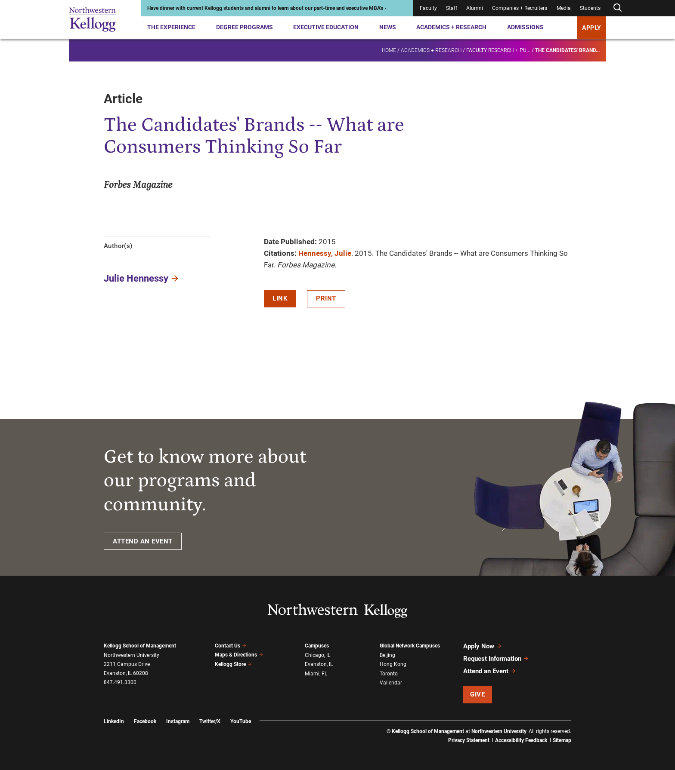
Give (477, 694)
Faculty (428, 8)
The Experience (171, 27)
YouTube (240, 721)
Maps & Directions (239, 655)
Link (280, 298)
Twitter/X (209, 721)
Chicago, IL (317, 655)
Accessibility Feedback (521, 740)
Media (564, 8)
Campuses (317, 646)
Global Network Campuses (410, 646)
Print (326, 298)
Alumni (474, 8)
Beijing (387, 655)
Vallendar (391, 683)
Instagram (177, 721)
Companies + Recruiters (519, 8)
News (387, 27)
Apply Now (482, 646)
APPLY (591, 27)
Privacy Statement (468, 740)
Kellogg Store (233, 664)
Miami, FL (316, 674)
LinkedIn (114, 721)
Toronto (389, 674)
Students (590, 8)
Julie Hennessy (136, 278)
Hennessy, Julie (324, 253)
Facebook (145, 721)
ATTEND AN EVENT (143, 541)
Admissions (525, 27)
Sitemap (562, 740)
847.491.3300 (120, 682)
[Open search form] (617, 8)
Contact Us (230, 646)
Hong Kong (393, 664)
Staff (451, 8)
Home (389, 50)
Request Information (496, 659)
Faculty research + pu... (498, 50)
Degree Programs (244, 27)
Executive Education (326, 27)
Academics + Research (451, 27)
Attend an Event (489, 671)
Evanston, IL (319, 664)
